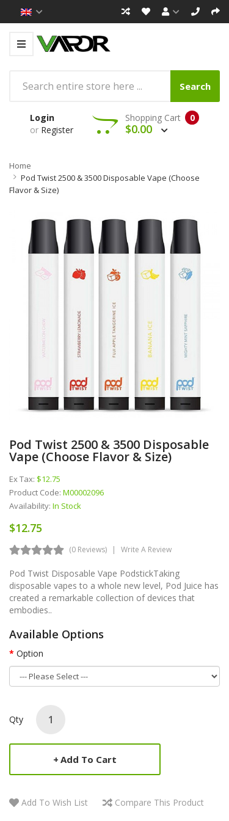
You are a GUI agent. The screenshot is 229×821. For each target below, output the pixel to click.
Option (29, 653)
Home (20, 165)
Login (42, 117)
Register (57, 130)
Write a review (146, 549)
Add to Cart (88, 759)
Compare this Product (159, 802)
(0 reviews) (88, 549)
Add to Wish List (54, 802)
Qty (16, 719)
